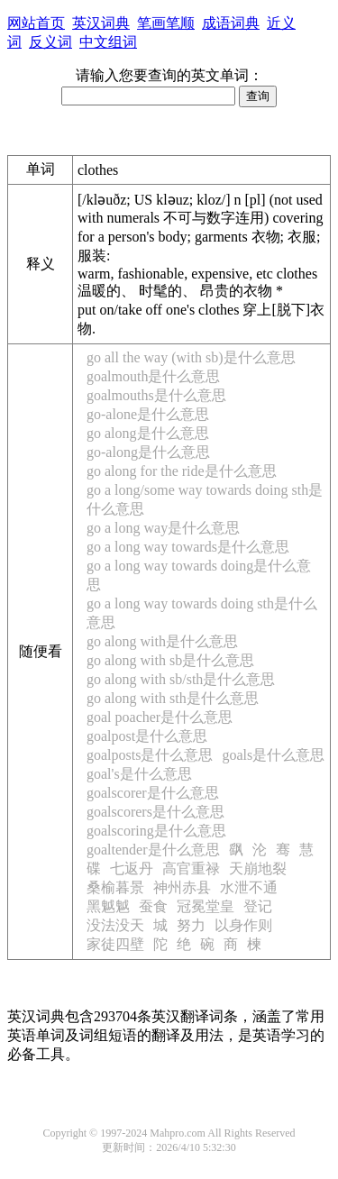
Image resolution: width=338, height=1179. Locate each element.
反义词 (50, 42)
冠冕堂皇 (205, 906)
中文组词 (108, 42)
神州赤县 (182, 887)
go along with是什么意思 (162, 641)
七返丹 (131, 868)
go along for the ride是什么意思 (182, 471)
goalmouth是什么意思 (153, 376)
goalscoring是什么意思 (156, 830)
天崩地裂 (258, 868)
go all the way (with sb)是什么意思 (191, 357)
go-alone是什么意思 (148, 414)
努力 (191, 925)
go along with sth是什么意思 (173, 698)
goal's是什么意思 (139, 773)
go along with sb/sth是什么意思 (181, 679)
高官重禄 (191, 868)
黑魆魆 (108, 906)
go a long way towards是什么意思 (188, 546)
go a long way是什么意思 (163, 527)
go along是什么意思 (148, 433)
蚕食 (153, 906)
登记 (257, 906)
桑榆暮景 (115, 887)
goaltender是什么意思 (153, 849)
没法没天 (115, 925)
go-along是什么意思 (148, 452)
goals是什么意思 (273, 755)
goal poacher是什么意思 (160, 717)
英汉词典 (101, 23)
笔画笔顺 (166, 23)
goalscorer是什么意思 (153, 792)
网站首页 (36, 23)
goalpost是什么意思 (147, 736)
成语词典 (231, 23)
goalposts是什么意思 (150, 755)
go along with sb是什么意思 (170, 660)
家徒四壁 (115, 944)
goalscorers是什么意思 (155, 811)
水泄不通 (249, 887)
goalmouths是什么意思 (156, 395)
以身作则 (243, 925)
